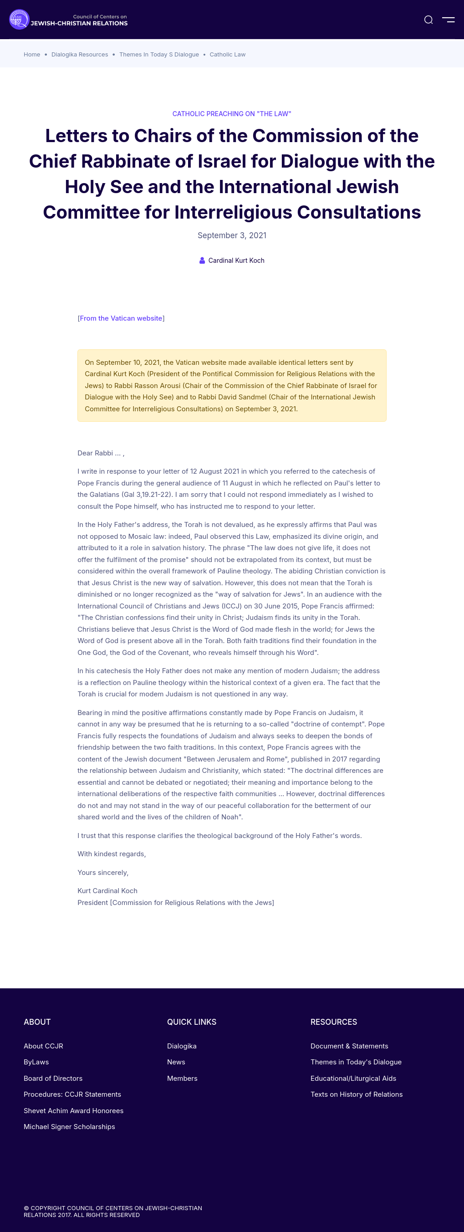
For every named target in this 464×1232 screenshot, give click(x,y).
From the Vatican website (121, 318)
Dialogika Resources (79, 54)
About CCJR (43, 1046)
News (176, 1062)
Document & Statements (349, 1046)
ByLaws (36, 1062)
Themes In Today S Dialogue (159, 54)
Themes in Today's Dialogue (356, 1062)
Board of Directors (53, 1078)
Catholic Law (227, 54)
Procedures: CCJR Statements (72, 1094)
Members (182, 1078)
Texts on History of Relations (357, 1094)
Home (32, 54)
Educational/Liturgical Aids (353, 1078)
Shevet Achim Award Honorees (73, 1110)
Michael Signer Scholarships (69, 1126)
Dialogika (182, 1046)
